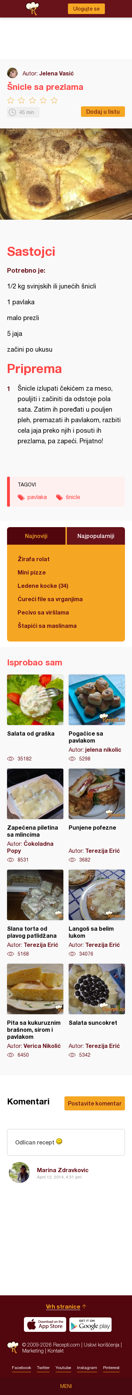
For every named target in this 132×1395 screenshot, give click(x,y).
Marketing (33, 1351)
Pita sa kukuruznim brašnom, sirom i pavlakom (35, 1011)
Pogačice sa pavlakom (97, 718)
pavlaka (37, 497)
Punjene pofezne (97, 816)
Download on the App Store (45, 1324)
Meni (66, 1386)
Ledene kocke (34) (43, 585)
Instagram (87, 1367)
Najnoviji (36, 535)
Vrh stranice (63, 1306)
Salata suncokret (97, 1011)
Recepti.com (13, 1347)
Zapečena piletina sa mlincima (35, 816)
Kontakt (56, 1351)
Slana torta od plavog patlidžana (35, 913)
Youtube (63, 1367)
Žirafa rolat (34, 559)
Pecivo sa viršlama (43, 612)
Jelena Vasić (56, 73)
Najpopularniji (95, 535)
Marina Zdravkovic (63, 1170)
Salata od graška (35, 718)
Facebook (21, 1367)
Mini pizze (32, 572)
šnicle (73, 497)
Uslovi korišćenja (101, 1345)
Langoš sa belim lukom (97, 913)
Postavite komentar (94, 1103)
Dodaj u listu (103, 111)
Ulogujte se (86, 9)
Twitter (43, 1367)
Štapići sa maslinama (47, 625)
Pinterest (111, 1367)
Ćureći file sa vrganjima (50, 599)
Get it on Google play (90, 1324)
